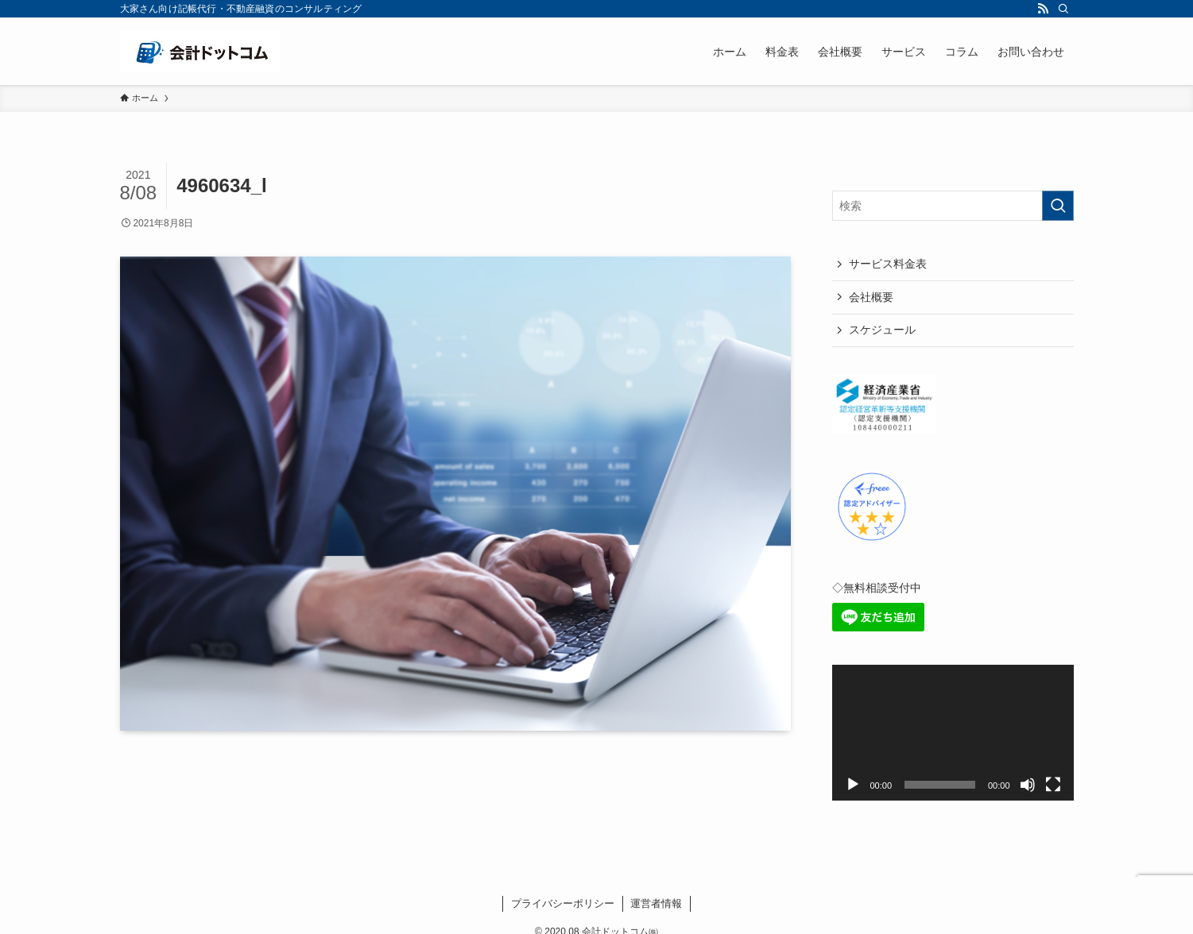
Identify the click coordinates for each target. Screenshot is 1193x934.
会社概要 (871, 297)
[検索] (1063, 8)
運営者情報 (656, 903)
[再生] (853, 785)
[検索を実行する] (1058, 206)
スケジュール (882, 329)
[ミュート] (1028, 785)
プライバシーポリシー (562, 903)
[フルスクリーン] (1053, 785)
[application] (953, 733)
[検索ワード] (953, 206)
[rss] (1042, 8)
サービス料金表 (888, 263)
